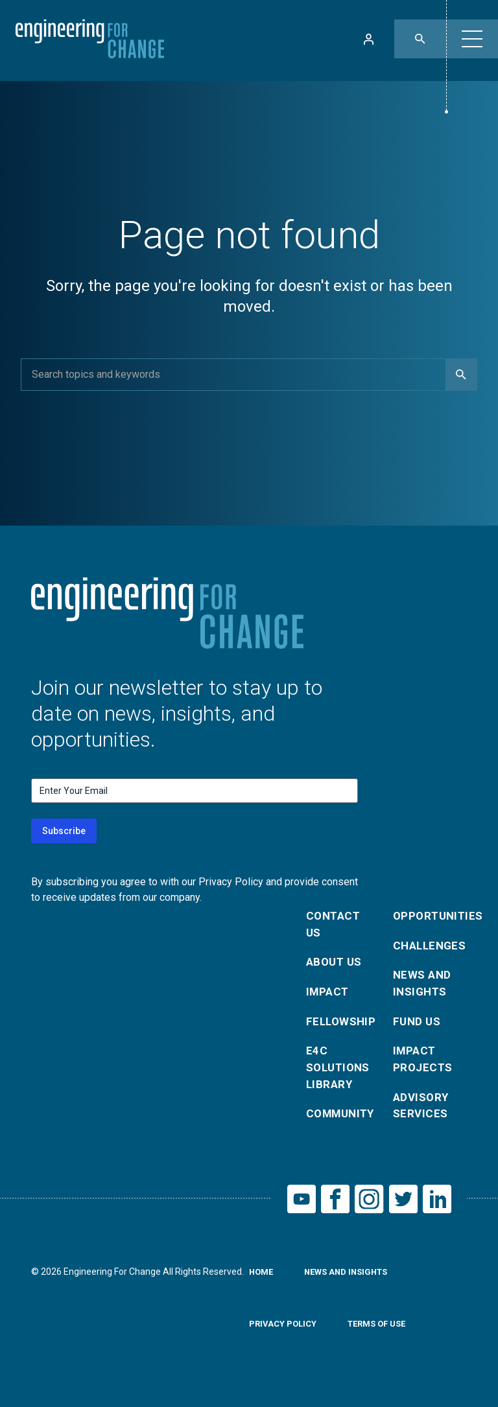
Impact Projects (424, 1068)
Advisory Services (422, 1118)
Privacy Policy (285, 1341)
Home (262, 1289)
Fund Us (418, 1028)
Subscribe (64, 831)
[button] (472, 38)
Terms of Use (384, 1341)
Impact (328, 997)
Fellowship (341, 1028)
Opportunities (428, 917)
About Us (336, 966)
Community (341, 1127)
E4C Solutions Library (340, 1077)
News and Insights (423, 988)
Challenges (428, 948)
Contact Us (334, 926)
